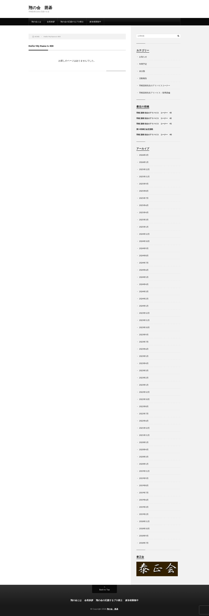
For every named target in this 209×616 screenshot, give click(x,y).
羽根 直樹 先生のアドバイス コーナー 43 (154, 113)
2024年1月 (144, 306)
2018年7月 (144, 543)
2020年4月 (144, 449)
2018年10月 (144, 528)
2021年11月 (144, 435)
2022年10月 (144, 399)
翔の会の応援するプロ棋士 (72, 21)
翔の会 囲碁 (40, 7)
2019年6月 (144, 500)
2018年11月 (144, 521)
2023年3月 (144, 370)
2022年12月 (144, 392)
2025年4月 (144, 212)
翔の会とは (36, 21)
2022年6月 (144, 421)
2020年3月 (144, 456)
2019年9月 (144, 478)
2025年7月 (144, 198)
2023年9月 (144, 334)
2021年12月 (144, 428)
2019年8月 (144, 485)
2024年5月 (144, 277)
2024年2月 (144, 298)
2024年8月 (144, 255)
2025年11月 (144, 176)
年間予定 (143, 64)
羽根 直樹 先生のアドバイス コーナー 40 (154, 134)
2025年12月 (144, 169)
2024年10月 (144, 241)
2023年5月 (144, 356)
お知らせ (143, 57)
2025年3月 (144, 219)
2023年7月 (144, 342)
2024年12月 (144, 234)
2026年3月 (144, 155)
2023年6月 (144, 349)
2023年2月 (144, 377)
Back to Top (104, 589)
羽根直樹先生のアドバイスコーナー (154, 85)
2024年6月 (144, 270)
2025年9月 (144, 183)
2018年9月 (144, 535)
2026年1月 (144, 162)
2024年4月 (144, 284)
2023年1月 (144, 385)
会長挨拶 (51, 21)
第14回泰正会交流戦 (144, 129)
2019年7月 (144, 492)
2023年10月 (144, 327)
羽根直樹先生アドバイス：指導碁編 (154, 92)
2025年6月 (144, 205)
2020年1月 (144, 464)
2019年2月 (144, 514)
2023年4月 (144, 363)
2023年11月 (144, 320)
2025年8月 (144, 191)
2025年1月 (144, 227)
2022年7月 (144, 413)
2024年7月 (144, 263)
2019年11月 (144, 471)
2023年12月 (144, 313)
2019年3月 (144, 507)
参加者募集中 (95, 21)
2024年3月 (144, 291)
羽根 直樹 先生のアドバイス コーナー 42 (154, 118)
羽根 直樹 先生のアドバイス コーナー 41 (154, 124)
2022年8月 (144, 406)
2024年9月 (144, 248)
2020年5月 (144, 442)
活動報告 (143, 78)
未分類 (142, 71)
